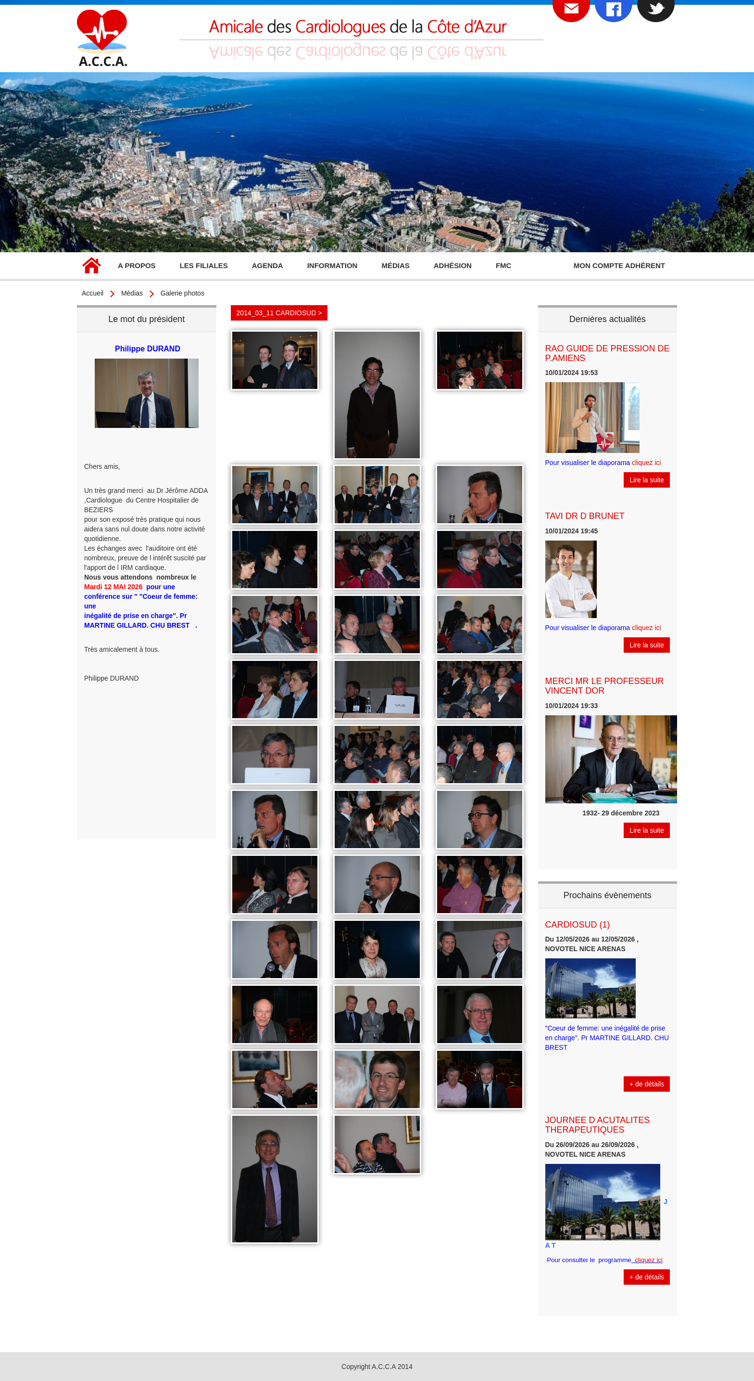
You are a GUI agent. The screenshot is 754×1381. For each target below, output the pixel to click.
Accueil (91, 266)
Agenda (267, 265)
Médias (395, 265)
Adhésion (453, 265)
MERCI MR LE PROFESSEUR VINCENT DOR (604, 686)
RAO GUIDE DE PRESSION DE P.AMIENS (607, 353)
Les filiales (204, 265)
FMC (504, 265)
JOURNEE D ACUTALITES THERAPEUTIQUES (597, 1125)
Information (332, 265)
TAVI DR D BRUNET (585, 516)
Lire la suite (646, 480)
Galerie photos (182, 293)
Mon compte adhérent (619, 265)
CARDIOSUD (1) (577, 924)
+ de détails (646, 1084)
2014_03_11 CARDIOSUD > (279, 313)
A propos (137, 265)
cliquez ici (646, 462)
